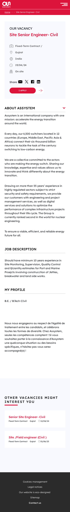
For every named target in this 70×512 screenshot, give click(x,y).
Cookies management (35, 481)
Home (7, 12)
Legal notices (35, 487)
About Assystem (35, 108)
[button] (64, 4)
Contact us (35, 503)
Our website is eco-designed (35, 492)
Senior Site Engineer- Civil (27, 417)
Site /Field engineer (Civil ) (27, 437)
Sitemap (35, 497)
